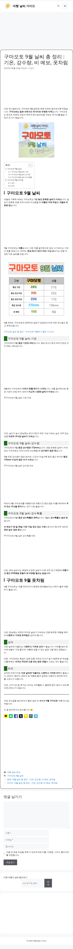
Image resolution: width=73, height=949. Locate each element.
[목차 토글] (29, 165)
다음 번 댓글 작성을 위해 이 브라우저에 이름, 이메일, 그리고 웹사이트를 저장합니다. (37, 853)
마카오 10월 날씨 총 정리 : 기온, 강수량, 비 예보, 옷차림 (32, 783)
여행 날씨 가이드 (24, 6)
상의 (13, 183)
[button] (58, 5)
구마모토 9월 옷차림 (15, 180)
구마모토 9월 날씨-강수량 (20, 174)
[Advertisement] (36, 29)
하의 (13, 186)
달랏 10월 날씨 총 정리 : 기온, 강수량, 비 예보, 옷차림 (31, 779)
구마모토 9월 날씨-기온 (20, 172)
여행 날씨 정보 (13, 772)
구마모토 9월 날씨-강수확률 (21, 177)
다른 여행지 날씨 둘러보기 (15, 877)
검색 (48, 883)
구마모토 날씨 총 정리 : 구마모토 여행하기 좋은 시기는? (29, 331)
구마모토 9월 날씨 (14, 169)
